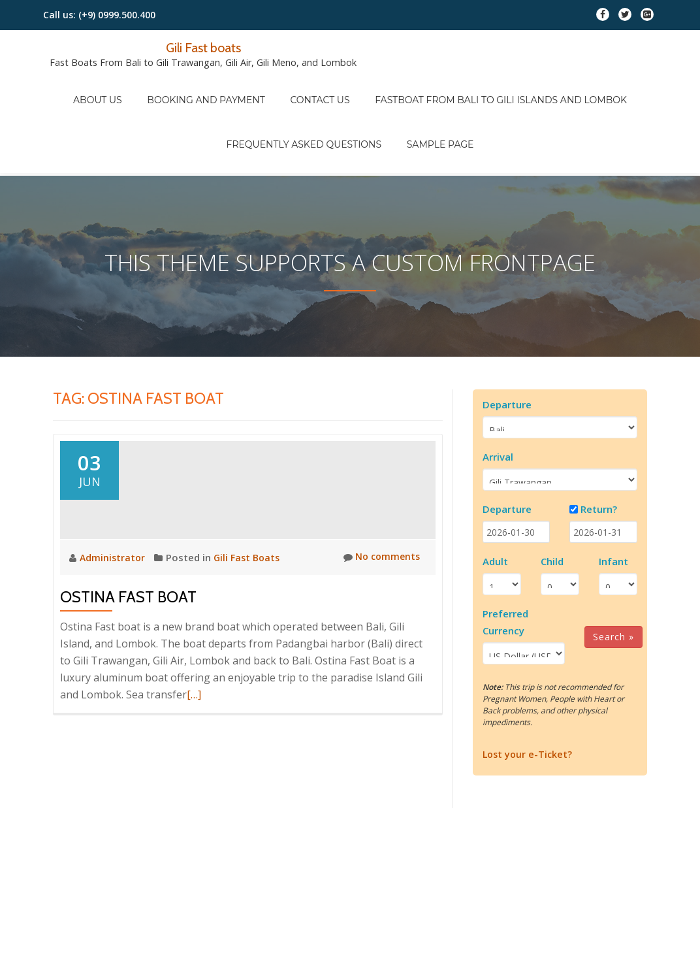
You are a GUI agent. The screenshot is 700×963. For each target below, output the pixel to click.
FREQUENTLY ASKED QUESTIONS (310, 105)
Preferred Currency (505, 567)
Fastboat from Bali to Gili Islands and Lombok (483, 87)
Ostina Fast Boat (128, 613)
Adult (495, 506)
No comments (380, 573)
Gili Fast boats (203, 47)
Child (552, 506)
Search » (613, 582)
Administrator (115, 573)
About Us (116, 87)
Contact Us (313, 87)
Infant (613, 506)
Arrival (498, 401)
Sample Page (434, 105)
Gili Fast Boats (250, 573)
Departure (507, 349)
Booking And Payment (212, 87)
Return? (599, 454)
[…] (194, 711)
